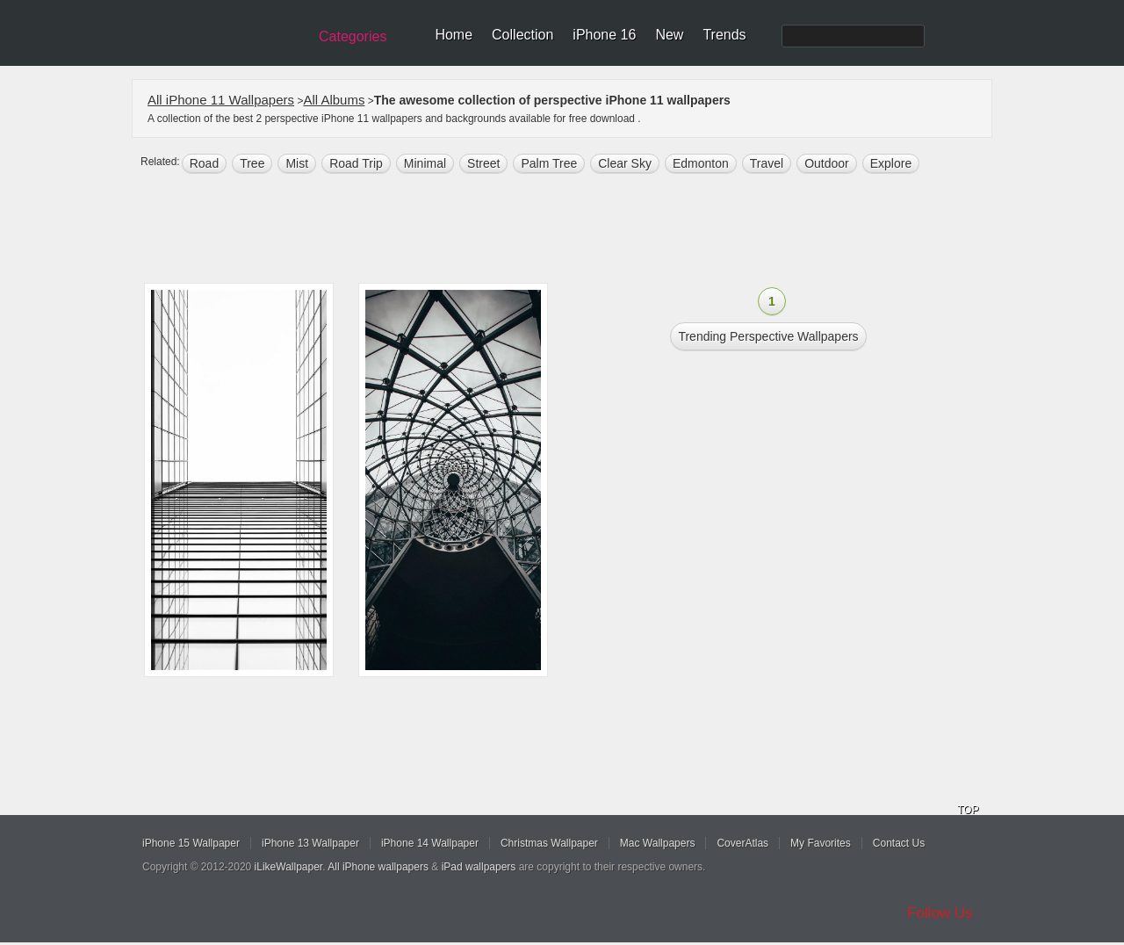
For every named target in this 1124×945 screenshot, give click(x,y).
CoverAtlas (742, 843)
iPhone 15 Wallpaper (191, 843)
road (204, 163)
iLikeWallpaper (289, 867)
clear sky (625, 163)
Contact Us (899, 843)
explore (890, 163)
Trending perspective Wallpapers (768, 336)
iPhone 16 (604, 34)
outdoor (826, 163)
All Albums (333, 99)
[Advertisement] (573, 230)
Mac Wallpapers (657, 843)
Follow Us (940, 913)
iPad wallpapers (479, 867)
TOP (967, 810)
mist (296, 163)
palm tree (549, 163)
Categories (352, 36)
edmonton (701, 163)
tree (252, 163)
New (669, 34)
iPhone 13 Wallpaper (310, 843)
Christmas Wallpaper (549, 843)
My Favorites (820, 843)
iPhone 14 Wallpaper (430, 843)
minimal (425, 163)
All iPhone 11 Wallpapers (221, 99)
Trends (724, 34)
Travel (766, 163)
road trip (356, 163)
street (483, 163)
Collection (522, 34)
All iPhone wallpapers (378, 867)
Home (453, 34)
